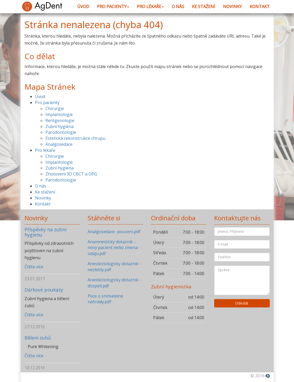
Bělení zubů (38, 338)
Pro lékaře (150, 6)
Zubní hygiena (59, 126)
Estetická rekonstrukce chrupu (75, 138)
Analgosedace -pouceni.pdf (114, 231)
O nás (178, 6)
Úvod (83, 6)
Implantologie (59, 114)
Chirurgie (54, 108)
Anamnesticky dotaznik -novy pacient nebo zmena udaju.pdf (113, 248)
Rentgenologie (59, 120)
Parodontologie (60, 132)
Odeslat (241, 303)
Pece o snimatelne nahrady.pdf (105, 299)
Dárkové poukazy (44, 290)
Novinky (232, 6)
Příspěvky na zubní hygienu (46, 232)
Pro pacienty (113, 6)
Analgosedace (59, 144)
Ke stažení (203, 6)
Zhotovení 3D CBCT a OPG (71, 174)
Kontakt (260, 6)
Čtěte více (34, 267)
